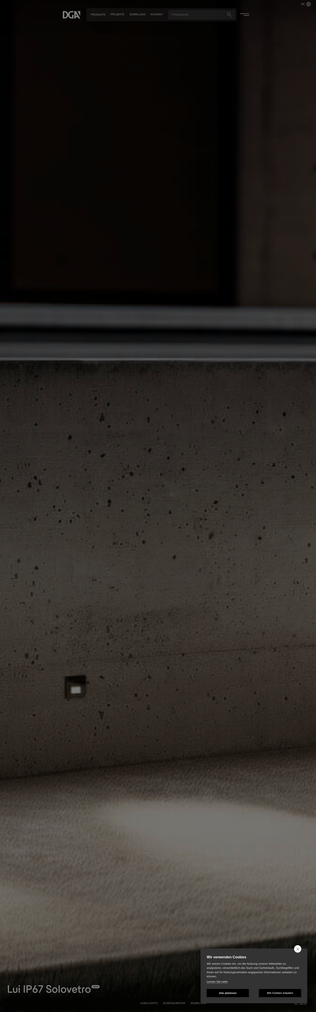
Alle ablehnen (228, 993)
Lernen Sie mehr (217, 981)
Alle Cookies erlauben (280, 993)
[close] (297, 949)
